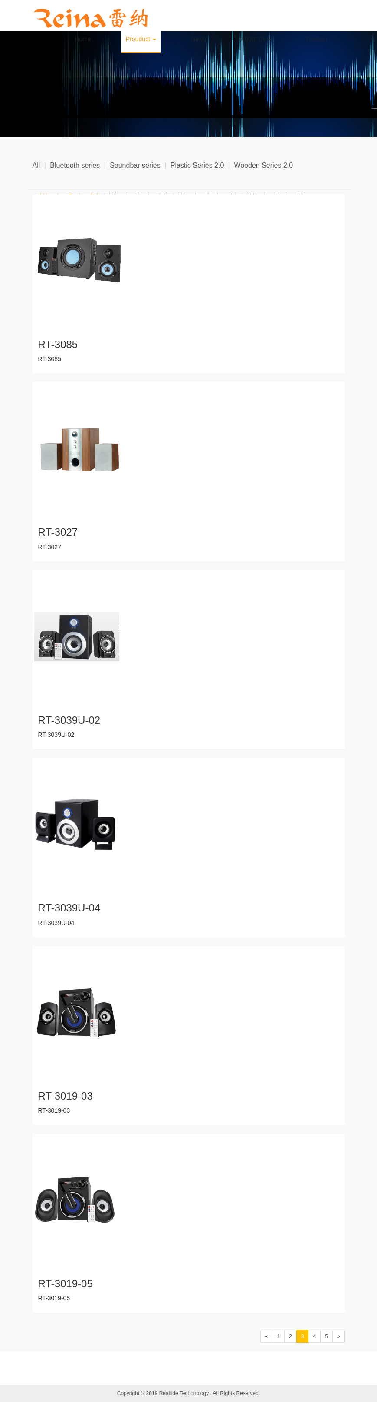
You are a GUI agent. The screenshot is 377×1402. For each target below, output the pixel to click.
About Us (256, 39)
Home (83, 39)
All (36, 165)
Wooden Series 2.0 (263, 165)
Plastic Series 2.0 (197, 165)
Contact (316, 39)
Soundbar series (135, 165)
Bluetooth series (75, 165)
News (198, 39)
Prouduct (141, 39)
